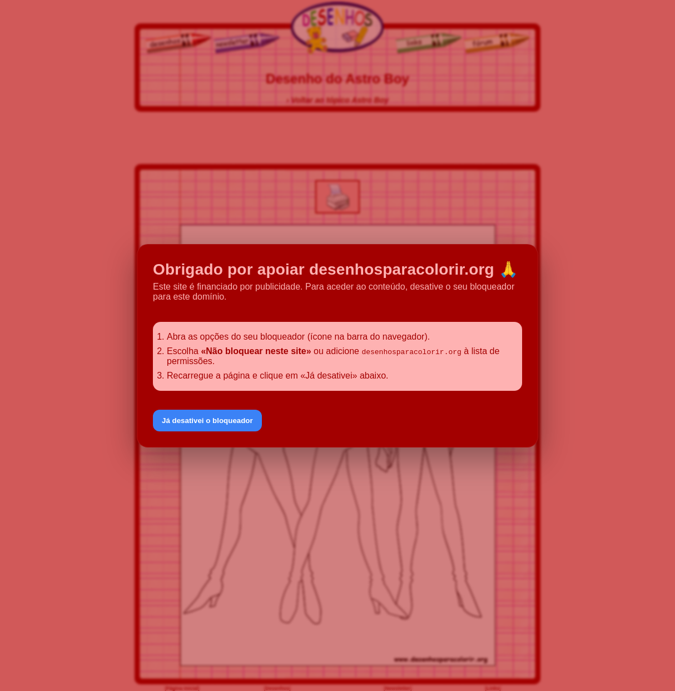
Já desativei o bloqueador (207, 420)
